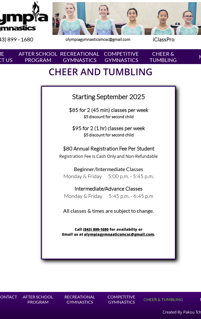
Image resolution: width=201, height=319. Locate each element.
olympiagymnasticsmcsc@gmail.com (119, 234)
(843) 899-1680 (96, 229)
